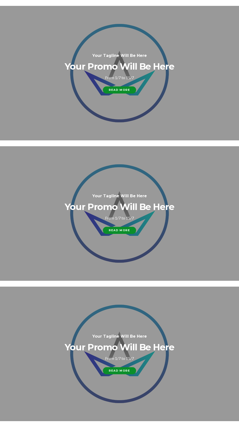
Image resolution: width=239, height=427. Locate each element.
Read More (119, 90)
